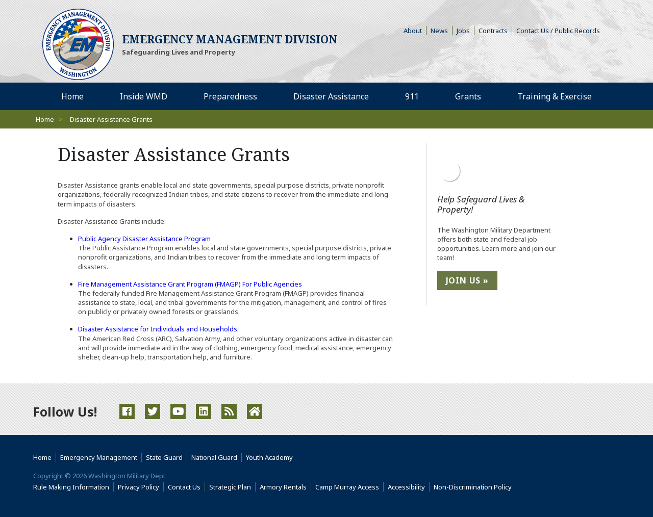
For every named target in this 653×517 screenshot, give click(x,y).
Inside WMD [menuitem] (143, 96)
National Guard (214, 457)
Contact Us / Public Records (558, 30)
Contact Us (184, 487)
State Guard (164, 457)
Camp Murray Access (349, 487)
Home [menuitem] (72, 96)
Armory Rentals (283, 487)
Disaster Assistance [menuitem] (331, 96)
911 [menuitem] (412, 96)
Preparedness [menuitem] (230, 96)
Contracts (493, 30)
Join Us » (467, 280)
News (439, 30)
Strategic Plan (230, 487)
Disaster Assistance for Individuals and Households (157, 328)
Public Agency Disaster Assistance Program (144, 238)
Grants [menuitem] (468, 96)
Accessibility (409, 487)
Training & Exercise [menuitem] (554, 96)
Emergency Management (98, 457)
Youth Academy (269, 457)
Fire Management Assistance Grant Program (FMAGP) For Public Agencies (190, 284)
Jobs (463, 30)
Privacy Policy (138, 487)
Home (45, 119)
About (415, 30)
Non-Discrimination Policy (475, 487)
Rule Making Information (71, 487)
